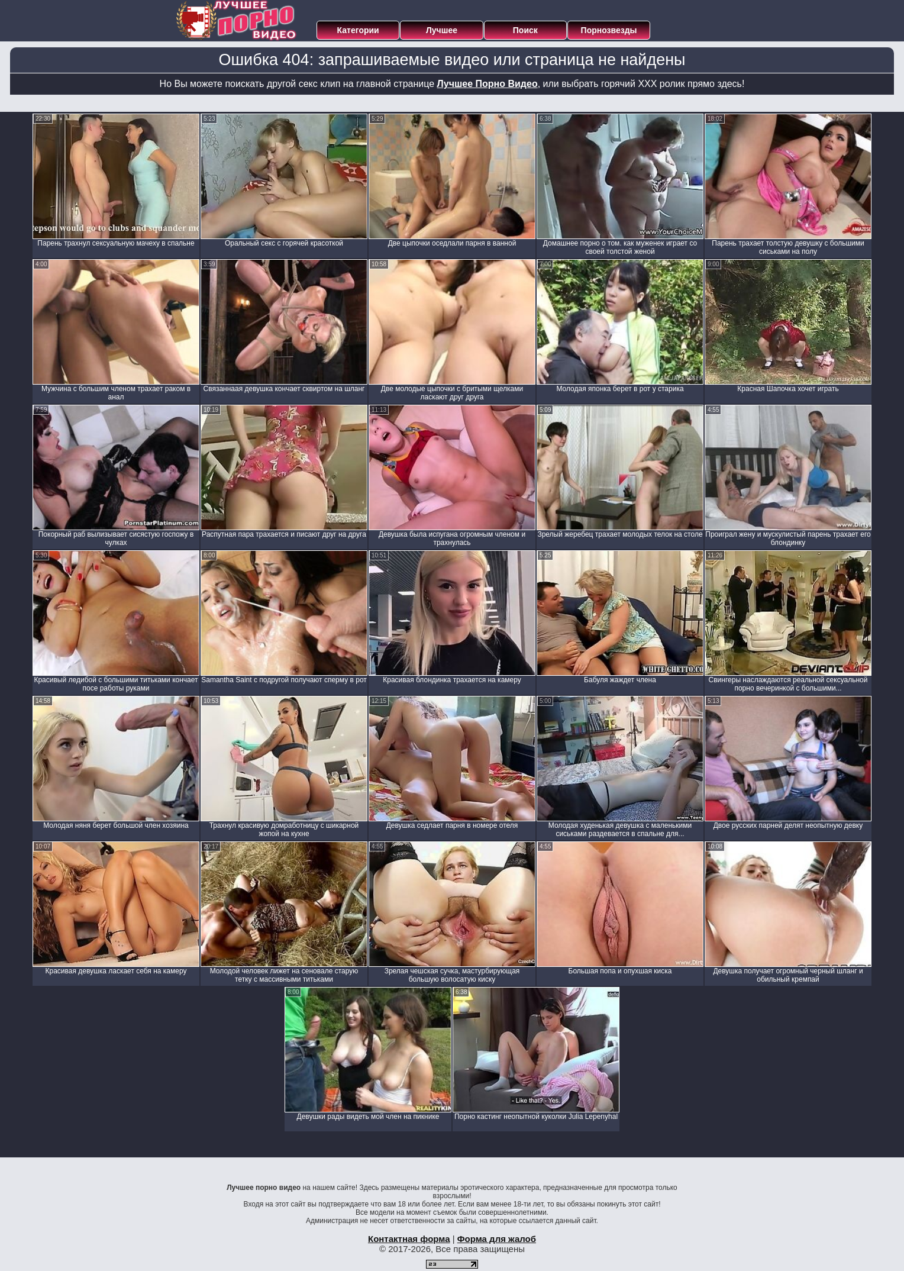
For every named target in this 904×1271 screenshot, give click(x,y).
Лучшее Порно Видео (487, 84)
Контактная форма (409, 1239)
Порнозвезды (609, 30)
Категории (358, 30)
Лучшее (441, 30)
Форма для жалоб (496, 1239)
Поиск (525, 30)
